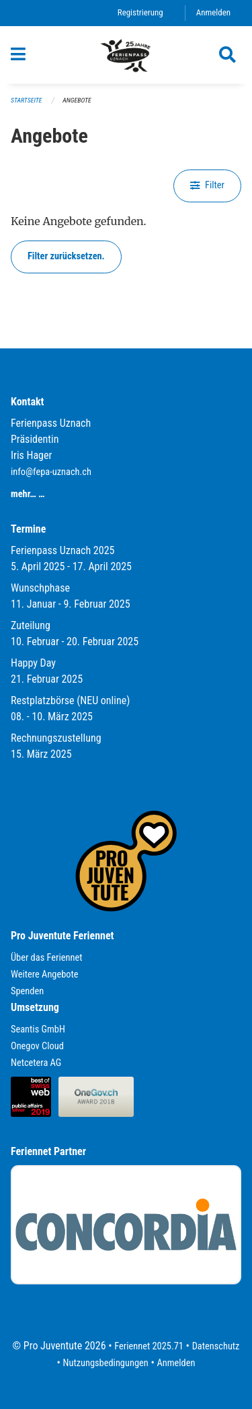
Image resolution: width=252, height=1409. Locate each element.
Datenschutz (216, 1346)
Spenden (27, 991)
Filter (207, 185)
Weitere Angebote (45, 974)
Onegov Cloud (37, 1046)
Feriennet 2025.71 (148, 1346)
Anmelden (213, 12)
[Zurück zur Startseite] (126, 55)
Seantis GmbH (38, 1029)
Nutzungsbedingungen (106, 1363)
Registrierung (140, 12)
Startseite (26, 100)
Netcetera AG (36, 1063)
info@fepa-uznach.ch (51, 472)
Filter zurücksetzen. (66, 256)
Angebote (76, 100)
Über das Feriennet (46, 957)
